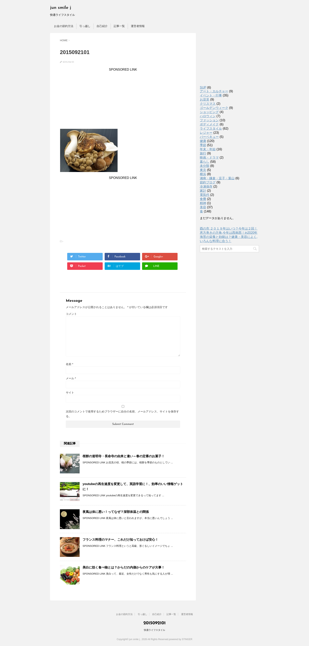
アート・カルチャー (214, 91)
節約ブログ (208, 182)
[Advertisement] (123, 99)
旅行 (203, 153)
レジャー (206, 132)
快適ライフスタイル (154, 630)
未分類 (204, 165)
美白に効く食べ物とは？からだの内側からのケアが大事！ (124, 567)
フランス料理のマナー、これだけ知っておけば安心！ (120, 539)
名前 (69, 364)
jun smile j (60, 8)
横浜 (203, 174)
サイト (70, 392)
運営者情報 (138, 26)
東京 (203, 170)
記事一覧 (119, 26)
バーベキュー (209, 136)
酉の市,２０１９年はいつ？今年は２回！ (228, 228)
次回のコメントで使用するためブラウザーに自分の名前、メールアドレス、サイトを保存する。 (122, 414)
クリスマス (208, 103)
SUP (203, 87)
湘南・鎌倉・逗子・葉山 (217, 178)
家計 (203, 190)
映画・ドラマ (209, 157)
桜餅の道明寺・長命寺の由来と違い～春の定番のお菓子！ (124, 456)
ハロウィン (208, 116)
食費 (203, 199)
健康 (203, 141)
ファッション (209, 120)
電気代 (204, 194)
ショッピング (209, 112)
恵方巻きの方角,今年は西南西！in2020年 (229, 232)
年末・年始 (208, 149)
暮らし (204, 161)
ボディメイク (209, 124)
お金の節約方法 (63, 26)
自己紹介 (102, 26)
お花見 (204, 99)
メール (71, 378)
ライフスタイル (211, 128)
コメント (71, 313)
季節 (203, 145)
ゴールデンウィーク (214, 107)
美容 (203, 207)
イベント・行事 (211, 95)
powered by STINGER (180, 639)
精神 (203, 203)
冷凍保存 (206, 186)
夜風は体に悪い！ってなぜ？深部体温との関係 (116, 511)
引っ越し (84, 26)
